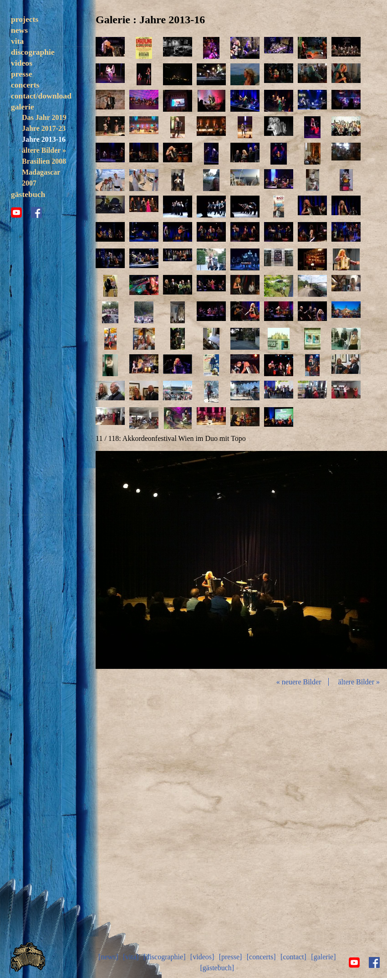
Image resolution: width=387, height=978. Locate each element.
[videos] (202, 957)
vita (17, 41)
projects (24, 19)
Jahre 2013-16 (44, 139)
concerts (25, 84)
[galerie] (323, 957)
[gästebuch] (217, 968)
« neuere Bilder (298, 682)
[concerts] (261, 957)
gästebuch (28, 194)
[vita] (131, 957)
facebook (36, 212)
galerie (22, 106)
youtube (16, 212)
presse (21, 73)
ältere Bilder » (44, 150)
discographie (33, 52)
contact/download (41, 95)
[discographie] (164, 957)
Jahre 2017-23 (44, 128)
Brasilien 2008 (44, 161)
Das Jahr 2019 (44, 117)
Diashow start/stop (241, 560)
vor (338, 560)
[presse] (230, 957)
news (19, 30)
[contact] (293, 957)
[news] (108, 957)
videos (21, 62)
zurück (144, 560)
